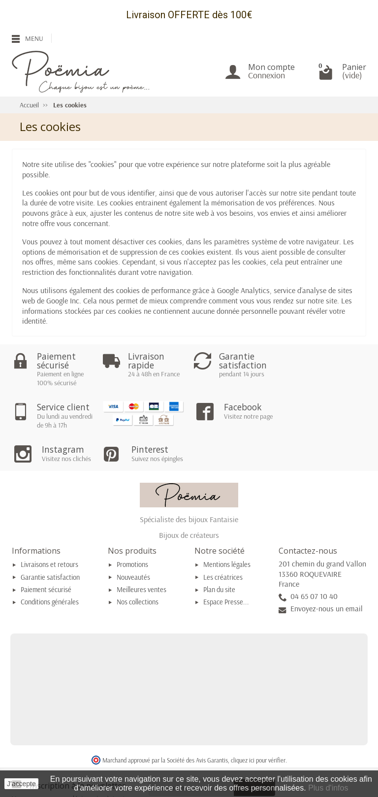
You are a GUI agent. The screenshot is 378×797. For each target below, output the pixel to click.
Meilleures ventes (141, 550)
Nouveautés (133, 537)
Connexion (266, 75)
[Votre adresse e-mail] (191, 748)
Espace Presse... (226, 563)
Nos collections (137, 563)
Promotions (132, 525)
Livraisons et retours (49, 525)
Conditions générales (50, 563)
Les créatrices (223, 537)
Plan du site (219, 550)
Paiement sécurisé (46, 550)
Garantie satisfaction (50, 537)
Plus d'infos (328, 788)
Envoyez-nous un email (326, 569)
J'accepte (21, 784)
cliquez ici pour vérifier (258, 721)
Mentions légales (227, 525)
